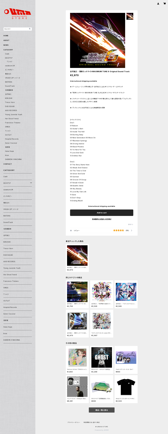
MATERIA (8, 82)
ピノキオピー (9, 70)
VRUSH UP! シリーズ (12, 78)
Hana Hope (9, 151)
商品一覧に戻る (101, 410)
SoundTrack (10, 86)
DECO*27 (9, 58)
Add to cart (102, 213)
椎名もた (8, 74)
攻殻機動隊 (9, 90)
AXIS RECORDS (11, 110)
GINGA (7, 127)
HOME (5, 36)
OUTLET (8, 135)
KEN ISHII (8, 98)
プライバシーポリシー (74, 422)
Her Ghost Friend (12, 118)
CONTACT (7, 164)
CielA (7, 54)
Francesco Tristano (12, 123)
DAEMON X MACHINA (13, 159)
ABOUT (6, 40)
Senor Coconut (11, 143)
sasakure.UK (10, 66)
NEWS (6, 45)
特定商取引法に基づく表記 (92, 422)
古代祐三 (8, 94)
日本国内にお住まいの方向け (101, 219)
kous (7, 155)
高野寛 (7, 147)
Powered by (102, 430)
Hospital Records (12, 139)
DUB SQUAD (10, 106)
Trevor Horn (10, 102)
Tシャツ (9, 61)
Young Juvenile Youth (13, 114)
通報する (130, 224)
